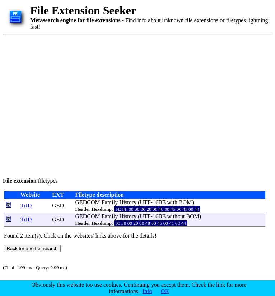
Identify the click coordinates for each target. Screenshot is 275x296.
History (127, 202)
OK (165, 291)
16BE (159, 202)
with (172, 202)
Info (147, 291)
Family (110, 202)
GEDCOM (87, 202)
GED (58, 205)
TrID (26, 205)
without (176, 216)
